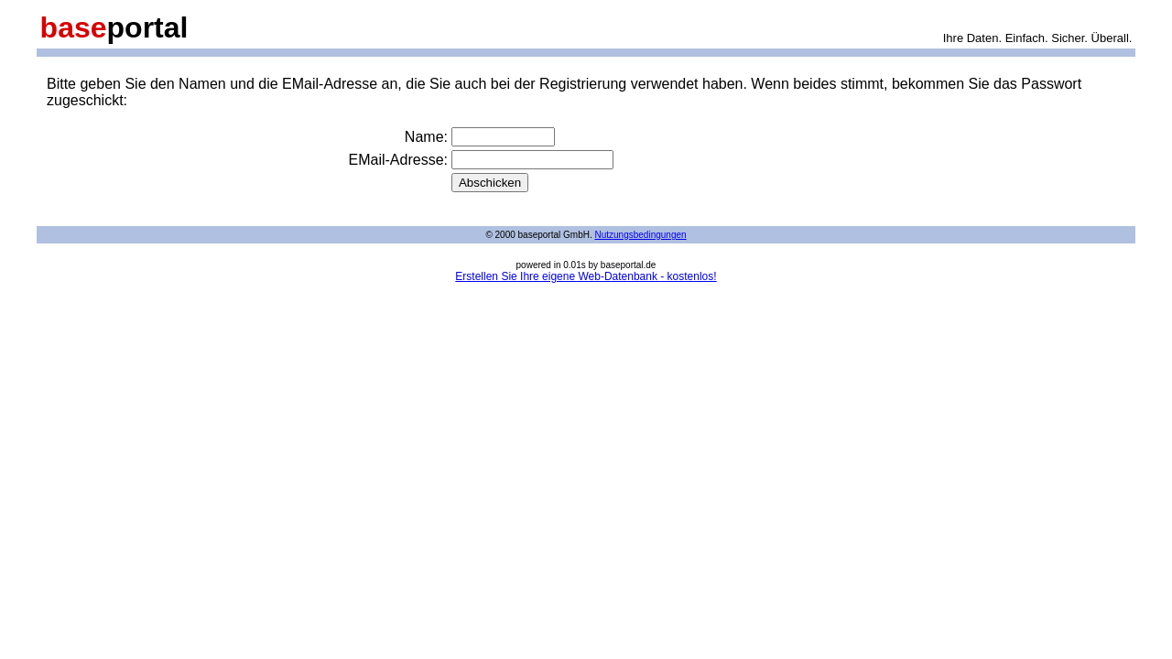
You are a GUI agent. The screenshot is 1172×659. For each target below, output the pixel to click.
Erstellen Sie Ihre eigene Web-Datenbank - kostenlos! (585, 276)
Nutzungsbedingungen (641, 235)
